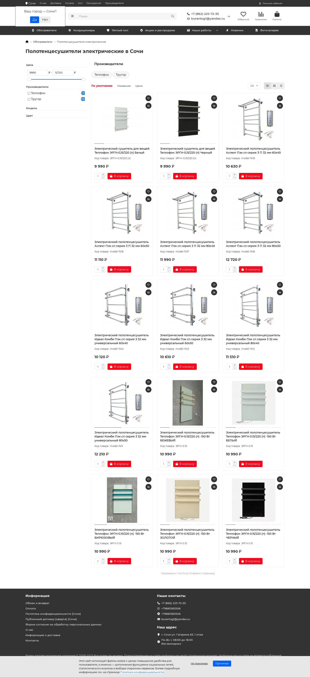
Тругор (36, 100)
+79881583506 (171, 608)
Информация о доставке (43, 635)
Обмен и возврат (37, 603)
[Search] (127, 16)
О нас (43, 3)
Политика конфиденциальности (142, 672)
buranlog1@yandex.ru (205, 19)
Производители (114, 3)
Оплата (69, 3)
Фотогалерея (267, 31)
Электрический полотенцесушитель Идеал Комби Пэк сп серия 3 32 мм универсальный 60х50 (187, 340)
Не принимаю (199, 663)
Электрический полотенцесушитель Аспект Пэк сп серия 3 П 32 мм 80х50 (253, 244)
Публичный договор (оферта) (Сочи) (51, 619)
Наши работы (199, 31)
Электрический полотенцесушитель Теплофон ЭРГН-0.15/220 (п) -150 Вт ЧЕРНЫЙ (253, 534)
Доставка (55, 3)
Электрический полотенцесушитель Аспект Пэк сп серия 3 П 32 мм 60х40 (253, 151)
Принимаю (222, 663)
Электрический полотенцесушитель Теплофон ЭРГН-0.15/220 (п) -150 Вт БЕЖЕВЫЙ (187, 437)
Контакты (32, 640)
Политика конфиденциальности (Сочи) (53, 613)
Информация (38, 596)
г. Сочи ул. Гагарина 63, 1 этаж (182, 634)
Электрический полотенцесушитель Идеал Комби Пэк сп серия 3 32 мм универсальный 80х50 (122, 437)
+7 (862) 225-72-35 (202, 14)
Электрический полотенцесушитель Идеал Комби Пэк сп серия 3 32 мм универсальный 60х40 (122, 340)
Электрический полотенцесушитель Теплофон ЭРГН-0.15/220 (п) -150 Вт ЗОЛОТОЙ (187, 534)
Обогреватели (82, 31)
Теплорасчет (93, 3)
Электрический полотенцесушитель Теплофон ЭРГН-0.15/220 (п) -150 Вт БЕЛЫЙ (253, 437)
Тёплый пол (117, 31)
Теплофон (38, 93)
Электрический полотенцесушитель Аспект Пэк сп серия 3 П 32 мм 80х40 (187, 244)
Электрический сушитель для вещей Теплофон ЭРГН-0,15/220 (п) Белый (122, 151)
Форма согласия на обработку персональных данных (63, 624)
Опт (80, 3)
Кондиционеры (44, 31)
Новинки (234, 31)
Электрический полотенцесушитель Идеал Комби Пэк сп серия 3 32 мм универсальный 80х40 (253, 340)
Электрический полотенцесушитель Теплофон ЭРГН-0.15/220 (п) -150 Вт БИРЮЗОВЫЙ (122, 534)
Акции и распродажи (157, 31)
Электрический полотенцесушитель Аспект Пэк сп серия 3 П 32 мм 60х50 (122, 244)
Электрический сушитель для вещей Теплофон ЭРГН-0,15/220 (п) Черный (187, 151)
